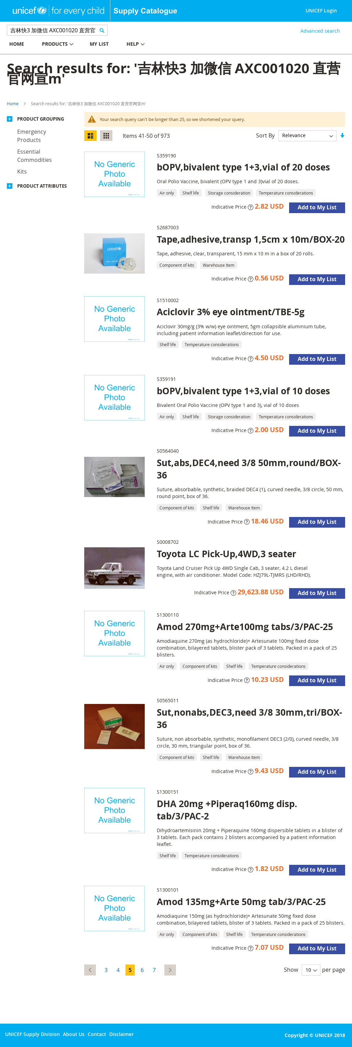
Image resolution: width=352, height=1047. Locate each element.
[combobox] (57, 30)
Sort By (265, 135)
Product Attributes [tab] (42, 186)
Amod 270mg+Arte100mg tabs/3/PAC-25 (245, 626)
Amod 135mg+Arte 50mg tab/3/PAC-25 (241, 901)
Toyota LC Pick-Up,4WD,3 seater (226, 554)
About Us (74, 1034)
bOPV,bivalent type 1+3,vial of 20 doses (243, 167)
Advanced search (320, 30)
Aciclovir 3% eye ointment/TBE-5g (231, 312)
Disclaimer (121, 1034)
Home (13, 103)
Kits (22, 171)
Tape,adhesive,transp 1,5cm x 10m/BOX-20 (251, 239)
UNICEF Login (321, 10)
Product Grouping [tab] (40, 119)
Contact (97, 1034)
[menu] (88, 45)
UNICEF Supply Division (32, 1034)
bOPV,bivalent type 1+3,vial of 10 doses (243, 391)
